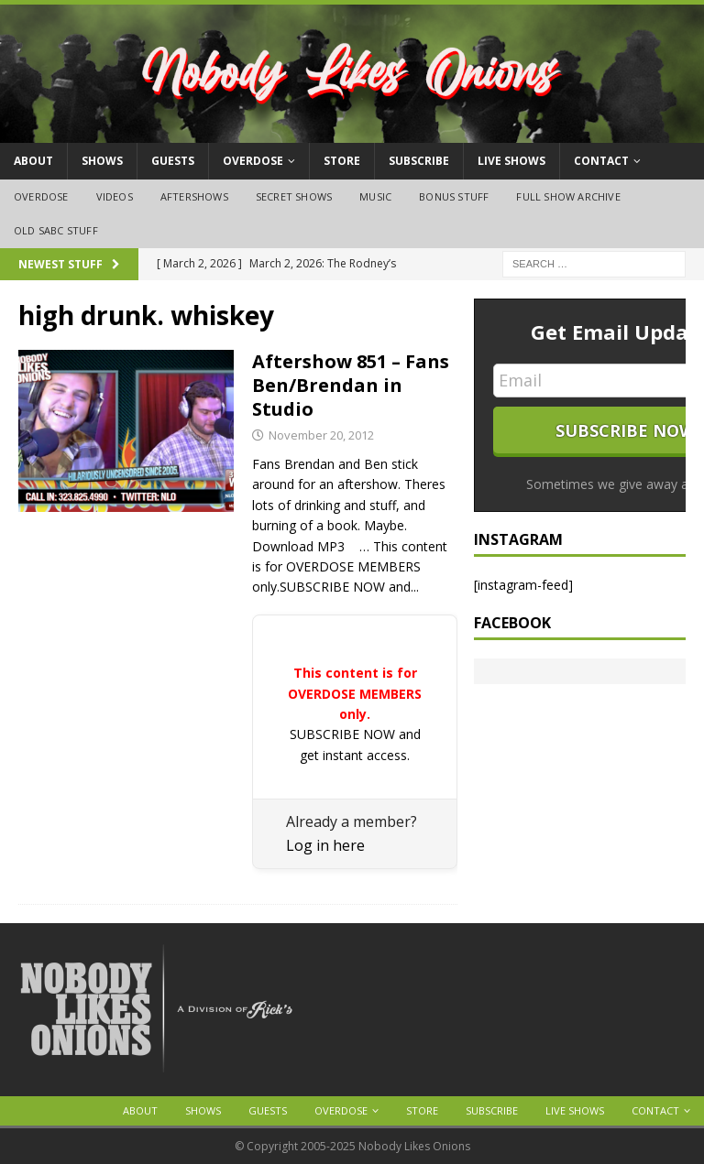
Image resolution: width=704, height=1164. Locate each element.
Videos (114, 196)
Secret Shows (294, 196)
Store (342, 161)
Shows (102, 161)
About (33, 161)
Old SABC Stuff (56, 230)
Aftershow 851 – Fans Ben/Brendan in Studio (350, 385)
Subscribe (419, 161)
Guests (172, 161)
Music (375, 196)
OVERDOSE (253, 161)
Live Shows (511, 161)
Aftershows (194, 196)
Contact (601, 161)
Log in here (325, 845)
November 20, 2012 (321, 435)
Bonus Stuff (454, 196)
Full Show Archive (568, 196)
